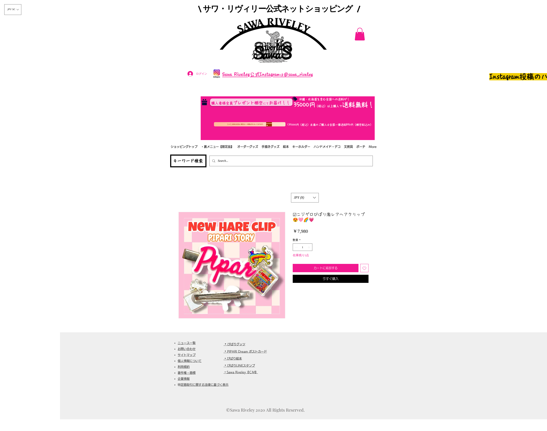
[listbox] (12, 9)
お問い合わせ (187, 348)
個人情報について (190, 360)
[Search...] (291, 161)
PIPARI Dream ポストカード (247, 351)
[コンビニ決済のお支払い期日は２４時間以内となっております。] (249, 124)
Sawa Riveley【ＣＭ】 (242, 372)
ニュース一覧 (187, 342)
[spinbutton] (302, 247)
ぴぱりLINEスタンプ (241, 365)
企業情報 (184, 378)
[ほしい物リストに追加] (364, 268)
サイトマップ (187, 354)
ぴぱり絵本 (234, 358)
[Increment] (309, 247)
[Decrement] (295, 247)
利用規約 (184, 366)
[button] (12, 9)
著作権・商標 (187, 372)
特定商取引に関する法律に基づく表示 (204, 384)
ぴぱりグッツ (236, 344)
